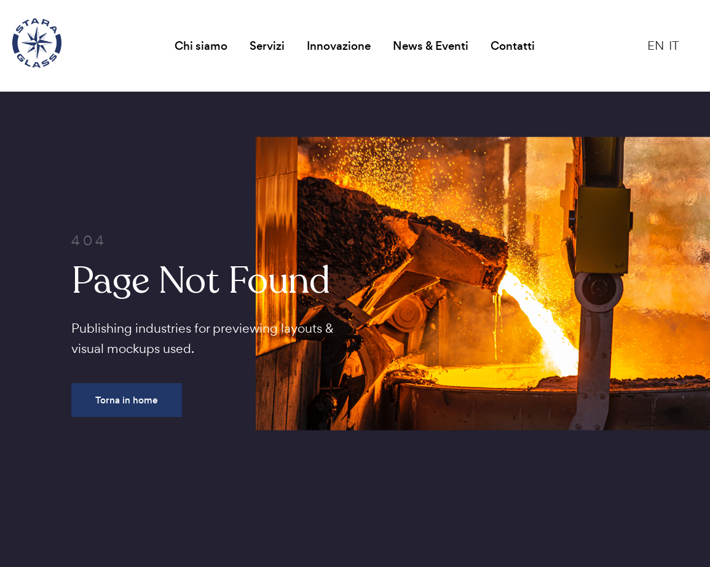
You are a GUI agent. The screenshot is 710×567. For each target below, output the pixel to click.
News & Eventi (430, 46)
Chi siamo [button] (201, 46)
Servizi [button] (267, 46)
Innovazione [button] (339, 46)
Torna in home (126, 400)
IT (674, 46)
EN (655, 46)
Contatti (513, 46)
